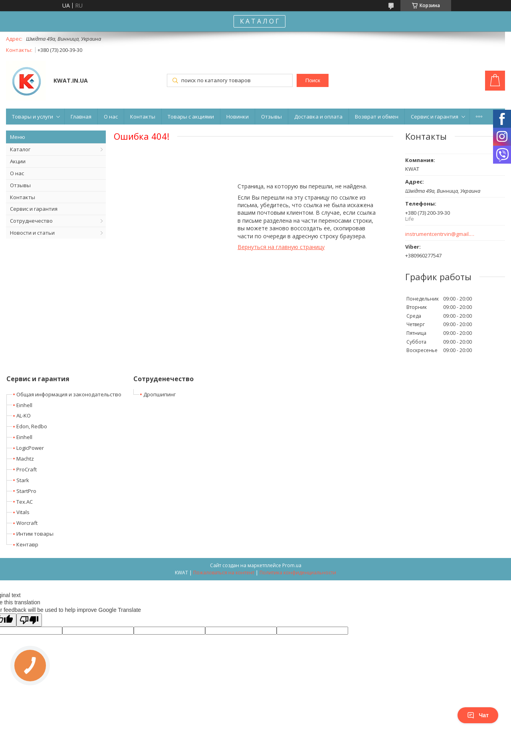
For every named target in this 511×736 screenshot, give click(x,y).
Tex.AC (24, 501)
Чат (478, 715)
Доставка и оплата (318, 116)
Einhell (24, 405)
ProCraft (26, 469)
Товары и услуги (32, 116)
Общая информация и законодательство (68, 394)
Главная (81, 116)
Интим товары (34, 533)
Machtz (25, 458)
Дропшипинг (159, 394)
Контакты (142, 116)
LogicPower (30, 447)
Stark (22, 480)
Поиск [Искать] (312, 80)
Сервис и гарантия (434, 116)
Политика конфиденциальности (297, 572)
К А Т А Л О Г (259, 21)
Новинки (237, 116)
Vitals (23, 512)
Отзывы (271, 116)
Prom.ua (291, 565)
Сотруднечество (31, 220)
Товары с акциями (191, 116)
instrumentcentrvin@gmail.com (440, 234)
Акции (18, 161)
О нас (111, 116)
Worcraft (27, 522)
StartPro (26, 491)
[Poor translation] (29, 620)
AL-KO (23, 415)
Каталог (20, 149)
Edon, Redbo (31, 426)
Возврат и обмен (376, 116)
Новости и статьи (32, 232)
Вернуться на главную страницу (281, 247)
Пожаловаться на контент (223, 572)
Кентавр (27, 544)
